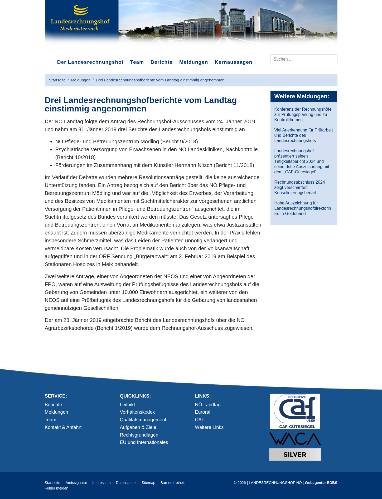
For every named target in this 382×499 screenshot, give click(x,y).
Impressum (101, 483)
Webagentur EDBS (321, 483)
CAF (200, 419)
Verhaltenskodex (137, 412)
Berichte (162, 62)
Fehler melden (57, 488)
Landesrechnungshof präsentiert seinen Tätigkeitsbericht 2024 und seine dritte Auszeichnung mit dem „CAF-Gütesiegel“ (301, 161)
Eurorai (202, 412)
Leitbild (127, 404)
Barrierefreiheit (173, 483)
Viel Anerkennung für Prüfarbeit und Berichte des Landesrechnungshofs (303, 135)
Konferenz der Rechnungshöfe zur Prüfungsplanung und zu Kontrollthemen (303, 114)
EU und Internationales (144, 442)
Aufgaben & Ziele (138, 427)
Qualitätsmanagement (143, 419)
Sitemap (148, 483)
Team (137, 62)
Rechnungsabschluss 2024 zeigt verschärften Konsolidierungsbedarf (299, 187)
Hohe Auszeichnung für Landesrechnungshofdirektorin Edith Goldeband (302, 208)
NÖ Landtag (208, 404)
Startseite (52, 483)
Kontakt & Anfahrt (63, 427)
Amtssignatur (76, 483)
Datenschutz (126, 483)
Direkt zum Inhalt (64, 50)
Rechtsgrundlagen (139, 435)
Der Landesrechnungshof (90, 62)
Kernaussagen (233, 62)
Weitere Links (209, 427)
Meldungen (193, 62)
